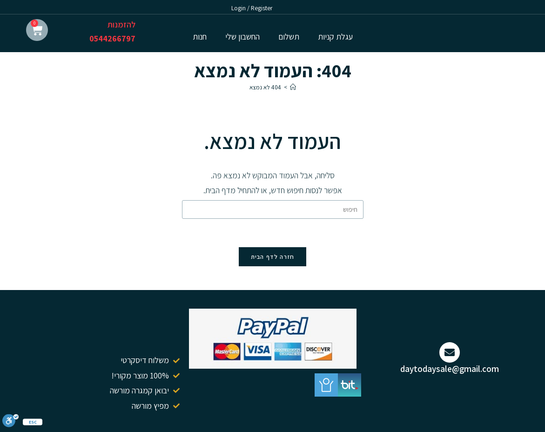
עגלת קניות (335, 36)
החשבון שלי (242, 36)
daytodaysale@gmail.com (449, 368)
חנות (200, 36)
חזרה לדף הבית (273, 257)
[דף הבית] (293, 87)
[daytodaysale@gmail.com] (449, 352)
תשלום (288, 36)
